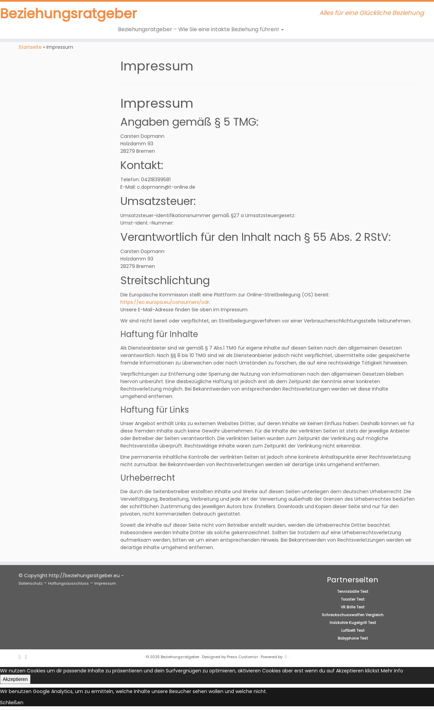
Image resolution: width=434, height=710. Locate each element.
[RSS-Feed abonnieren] (121, 13)
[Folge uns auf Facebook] (128, 13)
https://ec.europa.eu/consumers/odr (164, 302)
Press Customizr (242, 657)
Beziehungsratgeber (50, 13)
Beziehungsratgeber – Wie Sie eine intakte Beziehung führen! (201, 29)
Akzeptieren (15, 679)
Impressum (105, 583)
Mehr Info (392, 670)
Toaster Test (352, 599)
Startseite (30, 47)
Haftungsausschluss (68, 583)
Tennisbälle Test (352, 591)
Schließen (11, 702)
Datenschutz (31, 583)
